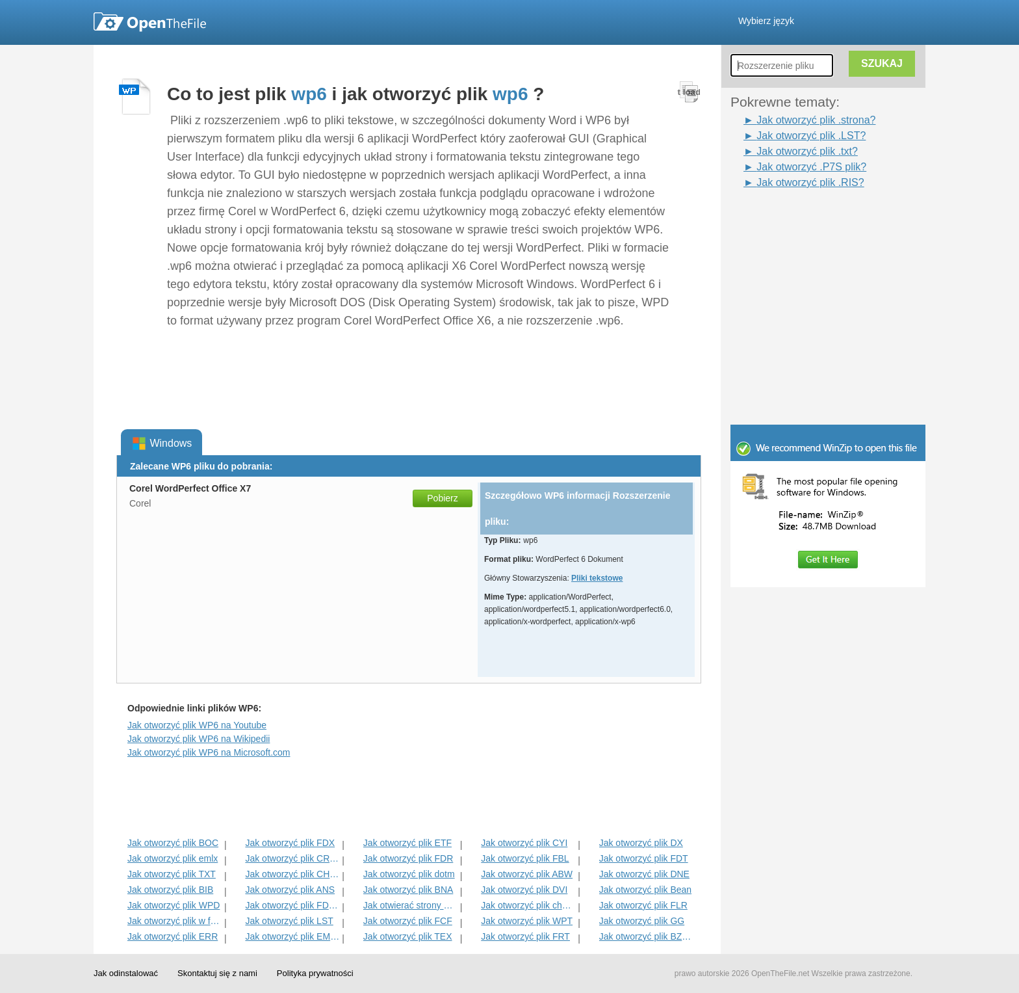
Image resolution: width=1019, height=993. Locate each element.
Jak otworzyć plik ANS (290, 889)
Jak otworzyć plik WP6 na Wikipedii (198, 739)
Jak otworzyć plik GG (641, 921)
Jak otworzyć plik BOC (172, 843)
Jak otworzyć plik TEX (407, 936)
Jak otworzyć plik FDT (643, 858)
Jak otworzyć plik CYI (524, 843)
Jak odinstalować (126, 973)
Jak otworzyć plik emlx (172, 858)
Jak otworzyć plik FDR (408, 858)
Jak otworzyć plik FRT (525, 936)
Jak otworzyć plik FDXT (292, 905)
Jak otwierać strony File (410, 905)
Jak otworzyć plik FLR (643, 905)
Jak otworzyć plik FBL (525, 858)
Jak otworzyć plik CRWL (292, 858)
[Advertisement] (808, 220)
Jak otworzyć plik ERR (172, 936)
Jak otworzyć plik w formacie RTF (174, 921)
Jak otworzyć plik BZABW (646, 936)
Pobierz (442, 498)
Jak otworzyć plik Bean (645, 889)
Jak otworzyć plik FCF (407, 921)
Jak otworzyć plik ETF (407, 843)
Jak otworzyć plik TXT (171, 874)
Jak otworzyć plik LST (289, 921)
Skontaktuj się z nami (217, 973)
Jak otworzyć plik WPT (527, 921)
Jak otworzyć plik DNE (644, 874)
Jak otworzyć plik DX (641, 843)
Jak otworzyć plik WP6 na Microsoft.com (208, 752)
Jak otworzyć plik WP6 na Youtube (196, 725)
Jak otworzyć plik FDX (290, 843)
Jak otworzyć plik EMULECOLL (292, 936)
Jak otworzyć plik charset (528, 905)
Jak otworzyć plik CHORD (292, 874)
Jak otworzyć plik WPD (173, 905)
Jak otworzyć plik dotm (409, 874)
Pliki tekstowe (597, 578)
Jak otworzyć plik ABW (527, 874)
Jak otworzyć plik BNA (408, 889)
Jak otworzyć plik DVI (524, 889)
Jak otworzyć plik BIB (170, 889)
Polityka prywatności (315, 973)
